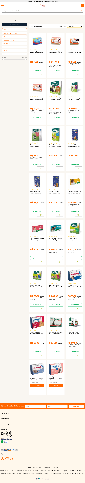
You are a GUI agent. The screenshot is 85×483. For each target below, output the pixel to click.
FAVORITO (40, 74)
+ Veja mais (26, 30)
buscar (81, 11)
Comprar (38, 70)
